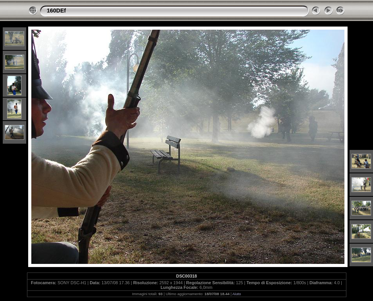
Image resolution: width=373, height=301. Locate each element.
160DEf (56, 10)
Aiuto (236, 294)
